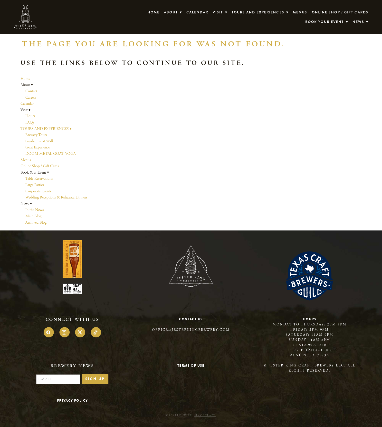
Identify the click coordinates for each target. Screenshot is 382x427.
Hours (30, 116)
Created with (191, 415)
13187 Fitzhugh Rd (309, 350)
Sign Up (95, 379)
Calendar (197, 12)
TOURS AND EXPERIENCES (260, 12)
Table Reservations (39, 178)
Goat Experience (37, 147)
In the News (34, 209)
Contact (31, 91)
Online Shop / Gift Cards (340, 12)
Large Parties (34, 184)
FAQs (29, 122)
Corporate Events (38, 191)
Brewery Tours (36, 134)
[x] (80, 332)
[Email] (58, 379)
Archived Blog (36, 222)
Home (153, 12)
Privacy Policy (72, 400)
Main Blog (33, 216)
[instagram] (64, 332)
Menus (300, 12)
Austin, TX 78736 (309, 355)
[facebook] (49, 332)
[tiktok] (96, 332)
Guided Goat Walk (39, 141)
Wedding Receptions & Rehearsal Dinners (56, 197)
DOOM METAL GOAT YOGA (50, 153)
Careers (30, 97)
